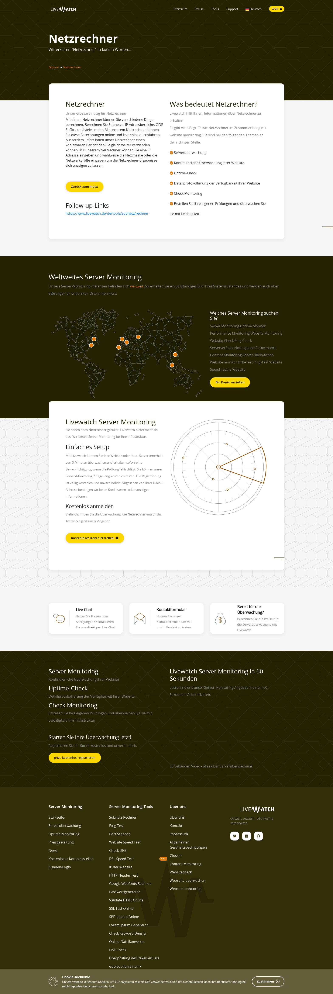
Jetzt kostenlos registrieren (74, 758)
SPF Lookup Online (124, 916)
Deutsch (254, 9)
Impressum (179, 834)
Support (232, 9)
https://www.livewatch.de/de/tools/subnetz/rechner (107, 213)
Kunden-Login (60, 867)
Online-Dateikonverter (127, 941)
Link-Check (117, 950)
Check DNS (118, 850)
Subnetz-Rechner (123, 817)
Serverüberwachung (65, 825)
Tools (215, 9)
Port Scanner (119, 834)
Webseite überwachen (187, 880)
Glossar (176, 855)
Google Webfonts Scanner (130, 883)
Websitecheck (181, 872)
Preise (199, 9)
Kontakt (176, 825)
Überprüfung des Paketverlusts (134, 958)
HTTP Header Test (123, 875)
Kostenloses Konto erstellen (95, 538)
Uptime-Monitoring (64, 834)
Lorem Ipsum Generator (128, 925)
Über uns (177, 817)
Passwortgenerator (124, 892)
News (53, 850)
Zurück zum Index (84, 186)
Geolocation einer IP (125, 966)
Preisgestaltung (61, 842)
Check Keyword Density (128, 933)
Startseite (180, 9)
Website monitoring (186, 888)
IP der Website (120, 867)
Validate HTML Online (126, 900)
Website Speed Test (125, 842)
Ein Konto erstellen (230, 382)
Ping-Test (116, 825)
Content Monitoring (185, 864)
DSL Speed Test (121, 858)
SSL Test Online (121, 908)
